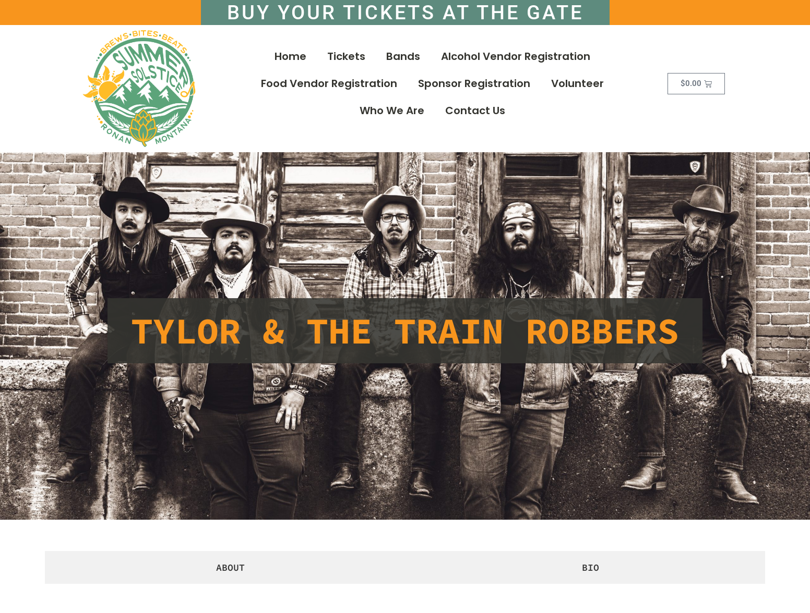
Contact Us (475, 114)
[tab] (228, 570)
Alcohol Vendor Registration (515, 60)
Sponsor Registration (474, 87)
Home (290, 60)
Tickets (346, 60)
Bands (403, 60)
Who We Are (392, 114)
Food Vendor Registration (329, 87)
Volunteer (577, 87)
